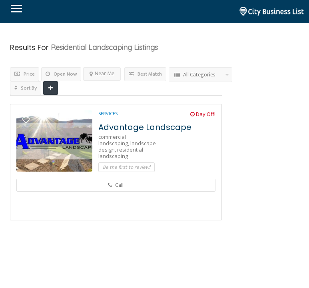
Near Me (102, 73)
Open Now (61, 74)
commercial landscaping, (114, 140)
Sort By (25, 88)
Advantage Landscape (144, 127)
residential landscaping (120, 153)
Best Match (145, 74)
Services (108, 113)
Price (24, 74)
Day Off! (202, 114)
